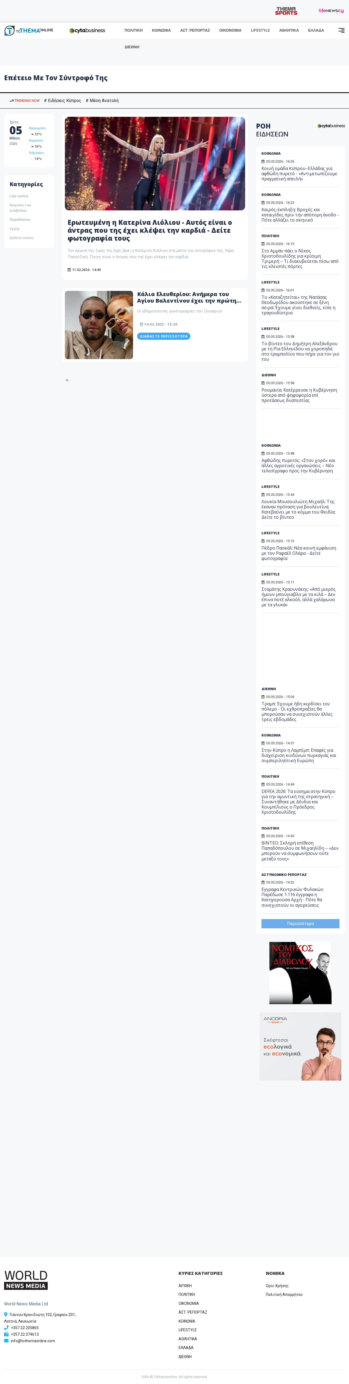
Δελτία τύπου (22, 237)
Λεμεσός (36, 140)
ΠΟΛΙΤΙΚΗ (134, 30)
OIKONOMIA (189, 1303)
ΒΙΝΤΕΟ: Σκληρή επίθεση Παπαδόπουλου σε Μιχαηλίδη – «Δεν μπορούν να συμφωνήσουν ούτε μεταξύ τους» (300, 851)
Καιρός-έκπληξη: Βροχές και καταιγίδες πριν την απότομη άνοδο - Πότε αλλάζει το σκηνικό (300, 215)
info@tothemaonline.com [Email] (33, 1341)
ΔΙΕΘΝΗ (132, 47)
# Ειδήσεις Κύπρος (62, 100)
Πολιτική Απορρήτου (284, 1294)
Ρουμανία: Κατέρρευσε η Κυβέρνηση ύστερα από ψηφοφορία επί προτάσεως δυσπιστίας (299, 395)
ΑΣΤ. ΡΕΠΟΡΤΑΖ (195, 30)
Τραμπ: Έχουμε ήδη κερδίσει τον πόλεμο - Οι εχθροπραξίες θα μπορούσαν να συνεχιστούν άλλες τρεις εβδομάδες (297, 712)
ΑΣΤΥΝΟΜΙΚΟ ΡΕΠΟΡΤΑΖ (284, 874)
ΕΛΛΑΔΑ (316, 30)
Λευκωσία (37, 128)
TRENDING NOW (25, 101)
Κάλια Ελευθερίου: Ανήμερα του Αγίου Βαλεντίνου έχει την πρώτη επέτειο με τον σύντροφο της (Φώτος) (186, 303)
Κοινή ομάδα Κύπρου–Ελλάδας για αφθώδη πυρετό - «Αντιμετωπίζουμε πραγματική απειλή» (299, 173)
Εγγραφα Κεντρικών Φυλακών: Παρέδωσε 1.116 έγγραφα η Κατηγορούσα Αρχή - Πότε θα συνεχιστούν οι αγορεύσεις (292, 897)
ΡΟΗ (272, 129)
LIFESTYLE (260, 30)
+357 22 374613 (25, 1334)
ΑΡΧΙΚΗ (185, 1286)
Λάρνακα (36, 153)
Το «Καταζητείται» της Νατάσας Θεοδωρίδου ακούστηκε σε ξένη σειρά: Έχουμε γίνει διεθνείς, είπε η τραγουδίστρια (298, 305)
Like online (19, 195)
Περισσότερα (300, 923)
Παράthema (20, 219)
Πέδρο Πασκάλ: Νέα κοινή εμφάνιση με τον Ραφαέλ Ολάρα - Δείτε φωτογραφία (298, 553)
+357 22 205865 (25, 1328)
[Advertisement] (303, 428)
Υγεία (14, 228)
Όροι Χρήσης (277, 1286)
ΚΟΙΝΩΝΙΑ (161, 30)
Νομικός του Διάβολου (20, 207)
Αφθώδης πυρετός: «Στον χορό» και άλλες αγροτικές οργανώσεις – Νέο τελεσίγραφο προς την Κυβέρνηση (298, 465)
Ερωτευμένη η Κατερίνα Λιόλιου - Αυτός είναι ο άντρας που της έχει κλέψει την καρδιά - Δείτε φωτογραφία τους (150, 230)
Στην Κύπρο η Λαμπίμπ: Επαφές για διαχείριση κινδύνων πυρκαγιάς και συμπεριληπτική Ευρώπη (298, 755)
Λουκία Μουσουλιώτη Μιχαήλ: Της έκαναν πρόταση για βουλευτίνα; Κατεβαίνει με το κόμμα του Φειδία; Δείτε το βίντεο (298, 509)
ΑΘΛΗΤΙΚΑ (289, 30)
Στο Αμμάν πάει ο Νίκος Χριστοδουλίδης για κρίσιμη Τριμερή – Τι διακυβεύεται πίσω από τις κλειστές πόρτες (300, 259)
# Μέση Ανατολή (102, 100)
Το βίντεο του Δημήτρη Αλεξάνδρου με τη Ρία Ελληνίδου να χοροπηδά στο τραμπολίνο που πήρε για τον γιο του (300, 351)
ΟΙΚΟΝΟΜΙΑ (230, 30)
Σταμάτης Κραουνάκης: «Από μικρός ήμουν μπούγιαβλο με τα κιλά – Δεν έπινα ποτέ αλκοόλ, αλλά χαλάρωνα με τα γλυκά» (298, 597)
